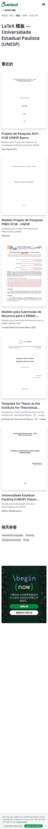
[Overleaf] (10, 4)
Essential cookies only (13, 826)
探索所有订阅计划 (24, 612)
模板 (18, 15)
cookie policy (21, 822)
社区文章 (34, 15)
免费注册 (24, 606)
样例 (25, 15)
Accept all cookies (33, 826)
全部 (11, 15)
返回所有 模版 (9, 10)
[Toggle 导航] (43, 4)
